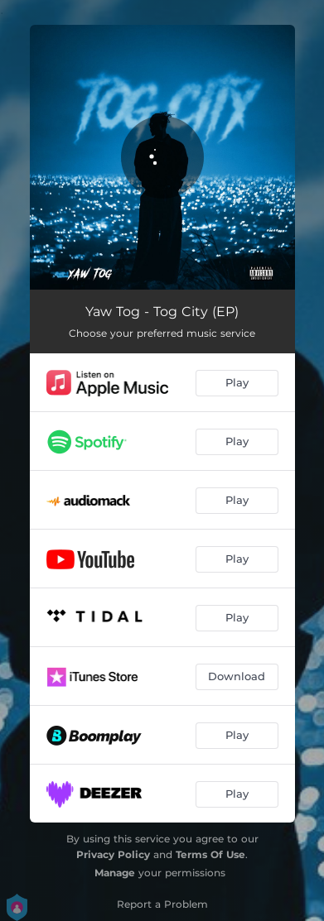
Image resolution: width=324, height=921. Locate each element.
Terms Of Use (210, 854)
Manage (114, 872)
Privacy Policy (113, 854)
